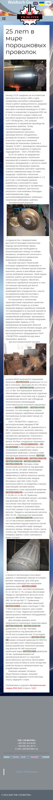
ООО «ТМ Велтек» (27, 771)
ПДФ (33, 688)
